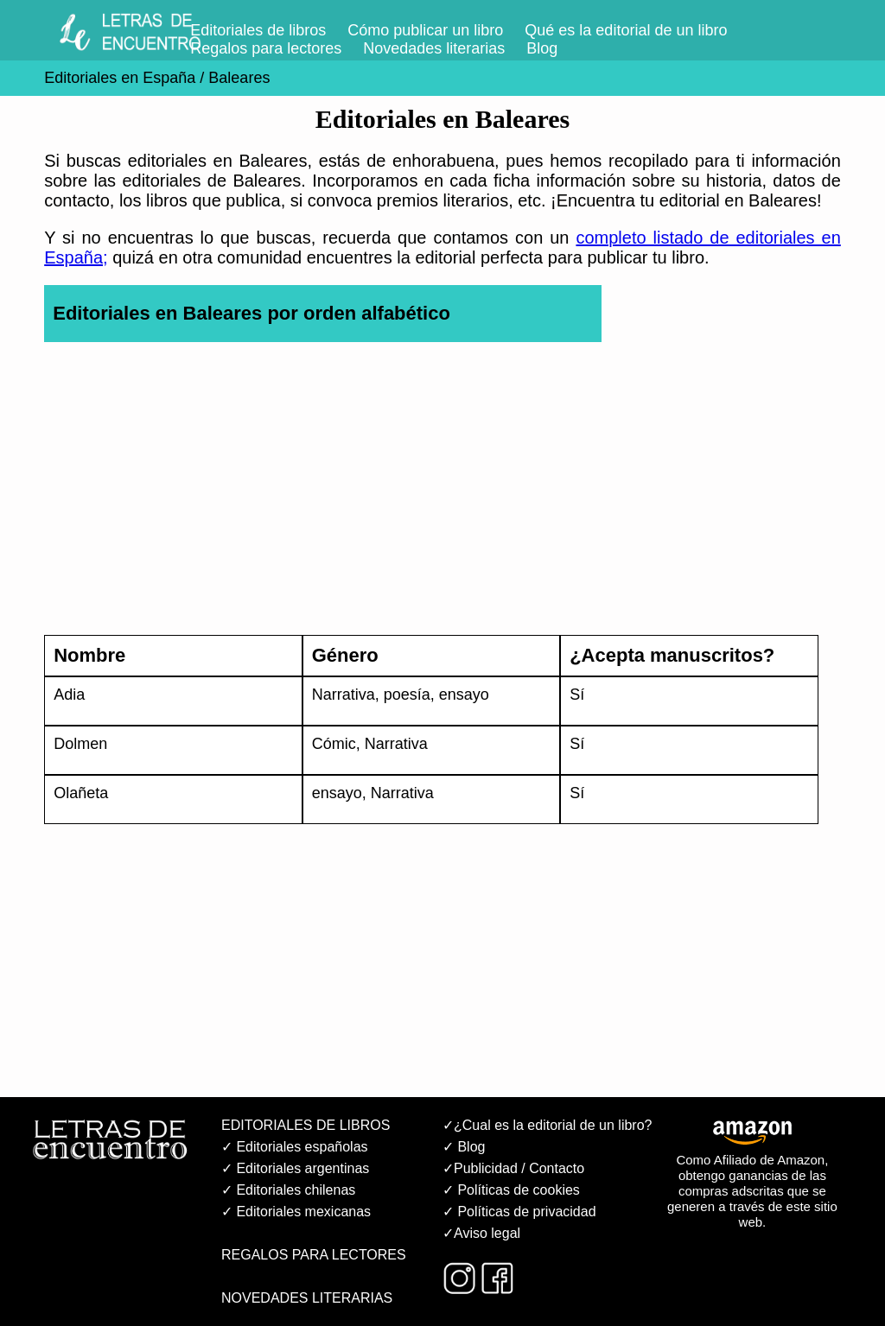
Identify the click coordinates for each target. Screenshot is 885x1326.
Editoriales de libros (258, 30)
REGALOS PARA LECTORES (313, 1254)
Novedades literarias (434, 48)
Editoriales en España (119, 77)
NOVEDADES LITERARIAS (306, 1298)
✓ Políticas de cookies (511, 1190)
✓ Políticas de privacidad (519, 1211)
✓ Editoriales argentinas (295, 1168)
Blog (541, 48)
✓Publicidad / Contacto (513, 1168)
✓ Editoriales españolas (294, 1146)
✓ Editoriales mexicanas (296, 1211)
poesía (407, 694)
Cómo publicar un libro (425, 30)
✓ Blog (463, 1146)
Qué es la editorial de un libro (626, 30)
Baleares (239, 77)
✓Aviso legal (481, 1233)
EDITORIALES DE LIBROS (305, 1125)
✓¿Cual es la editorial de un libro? (547, 1125)
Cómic (334, 743)
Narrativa (343, 694)
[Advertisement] (442, 498)
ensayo (464, 694)
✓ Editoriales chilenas (288, 1190)
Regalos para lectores (265, 48)
